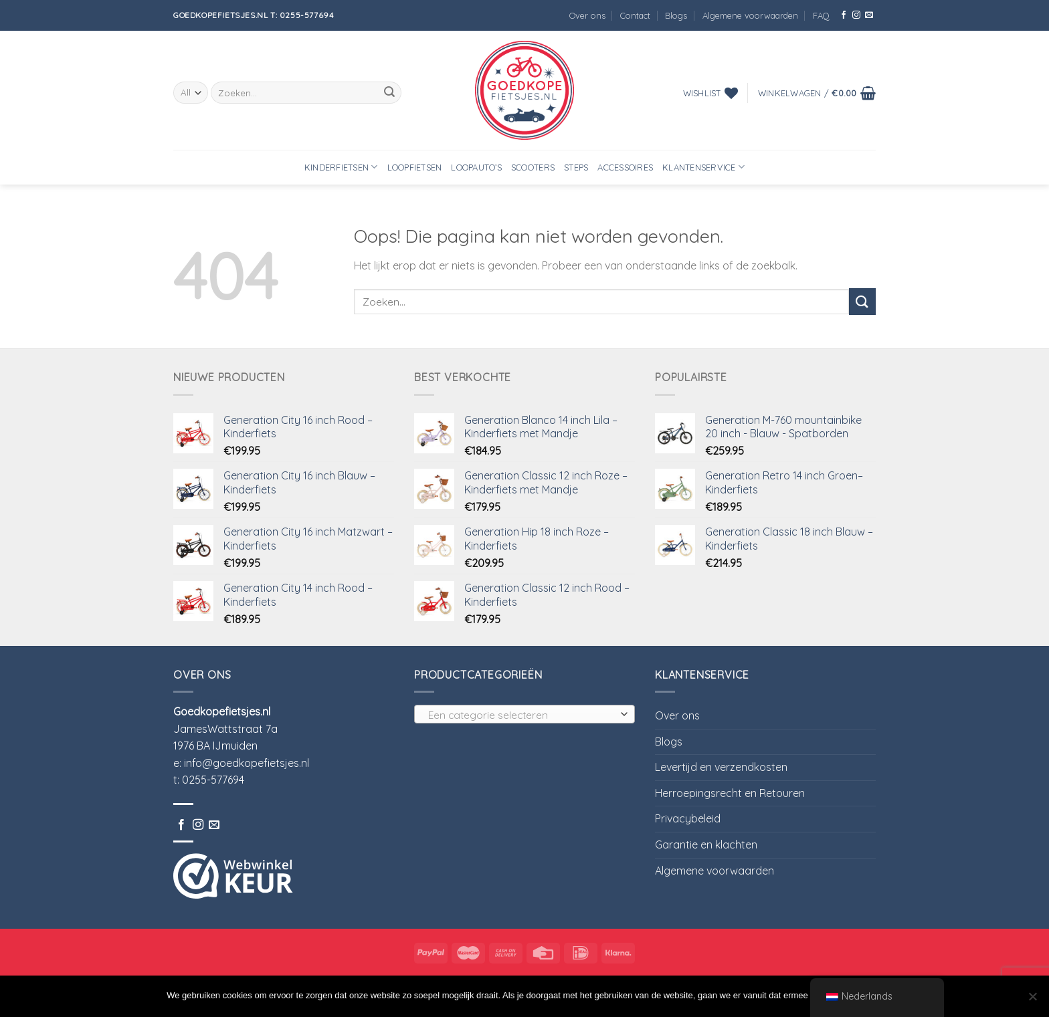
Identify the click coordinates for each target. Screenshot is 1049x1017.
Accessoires (625, 167)
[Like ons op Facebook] (844, 15)
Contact (635, 15)
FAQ (821, 15)
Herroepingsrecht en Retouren (730, 793)
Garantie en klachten (706, 844)
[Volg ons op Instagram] (856, 15)
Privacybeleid (688, 818)
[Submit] (389, 93)
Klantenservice (703, 166)
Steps (576, 167)
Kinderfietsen (341, 166)
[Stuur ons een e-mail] (869, 15)
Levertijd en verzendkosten (721, 767)
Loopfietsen (414, 167)
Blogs (676, 15)
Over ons (587, 15)
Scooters (533, 167)
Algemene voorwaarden (750, 15)
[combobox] (524, 714)
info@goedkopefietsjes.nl (246, 763)
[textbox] (521, 714)
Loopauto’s (476, 167)
